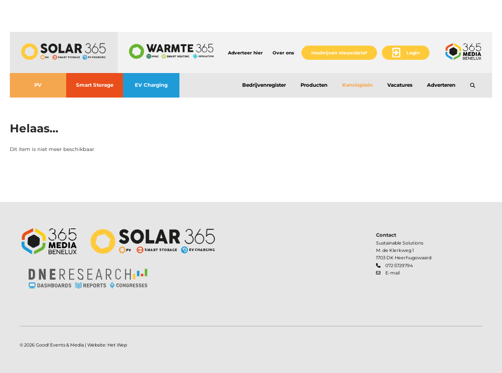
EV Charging (151, 85)
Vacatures (399, 85)
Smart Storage (94, 85)
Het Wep (117, 345)
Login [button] (413, 52)
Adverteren (441, 85)
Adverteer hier (245, 52)
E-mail (392, 272)
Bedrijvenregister (264, 85)
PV (38, 85)
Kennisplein (357, 85)
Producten (314, 85)
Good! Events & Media (60, 345)
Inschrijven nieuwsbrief (339, 52)
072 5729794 (399, 265)
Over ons (283, 52)
